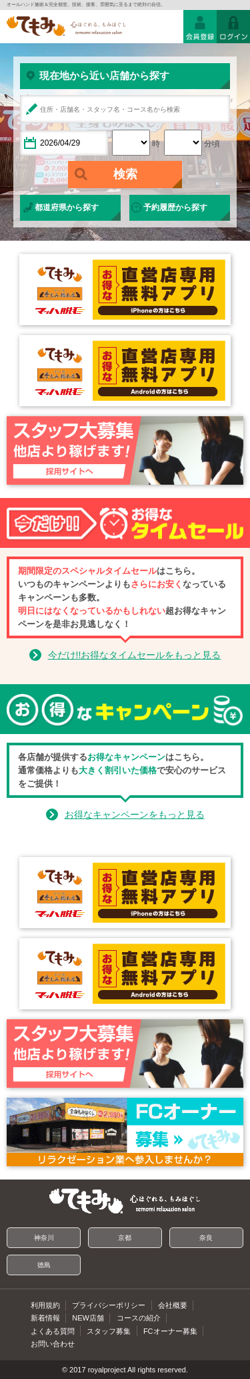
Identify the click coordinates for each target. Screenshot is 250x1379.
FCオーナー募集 (170, 1331)
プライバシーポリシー (108, 1305)
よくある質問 (53, 1331)
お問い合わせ (53, 1344)
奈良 (206, 1237)
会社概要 (172, 1305)
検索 (125, 174)
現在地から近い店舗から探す (104, 75)
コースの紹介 (139, 1318)
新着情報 (45, 1318)
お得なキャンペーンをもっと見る (135, 814)
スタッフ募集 (109, 1331)
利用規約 (45, 1305)
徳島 (44, 1265)
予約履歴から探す (175, 207)
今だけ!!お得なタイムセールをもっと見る (134, 655)
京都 (124, 1237)
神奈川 (44, 1237)
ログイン (233, 26)
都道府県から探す (67, 207)
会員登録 (200, 26)
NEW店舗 (88, 1318)
